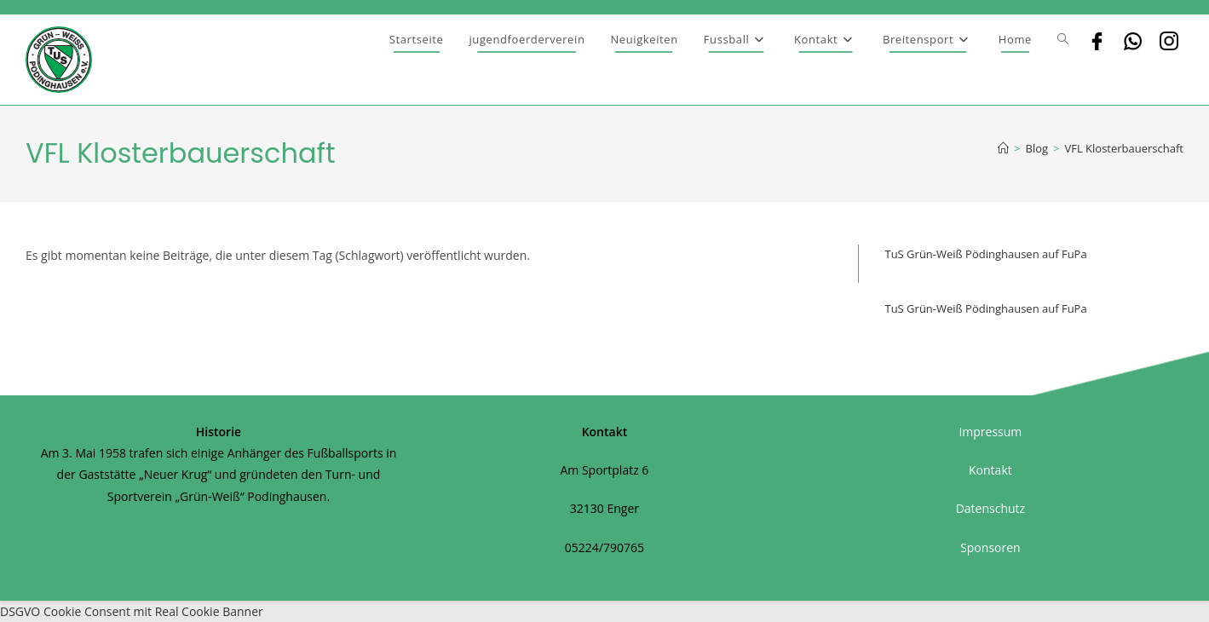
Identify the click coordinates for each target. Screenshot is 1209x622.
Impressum (990, 431)
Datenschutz (990, 508)
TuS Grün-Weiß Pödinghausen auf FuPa (985, 254)
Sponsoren (990, 547)
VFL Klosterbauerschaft (1123, 148)
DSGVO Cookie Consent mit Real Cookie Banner (131, 611)
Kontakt (990, 470)
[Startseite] (1003, 148)
